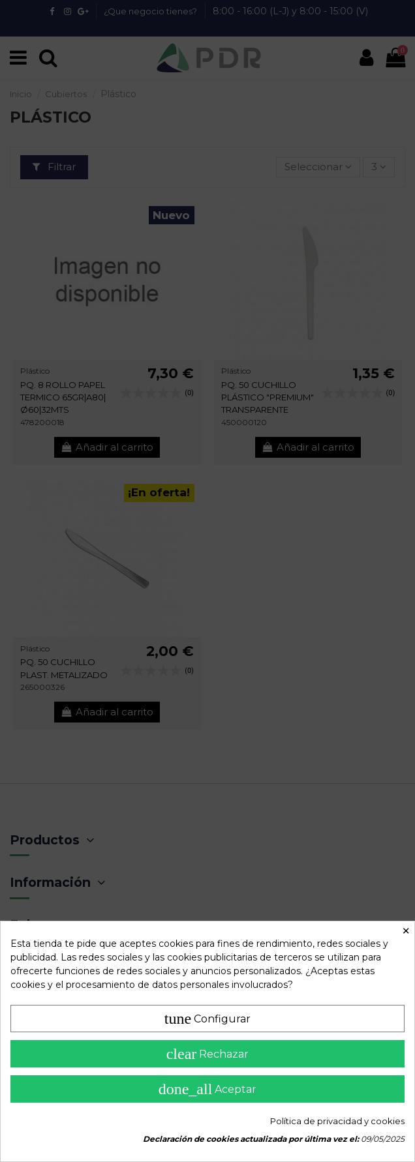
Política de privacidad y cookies (337, 1121)
